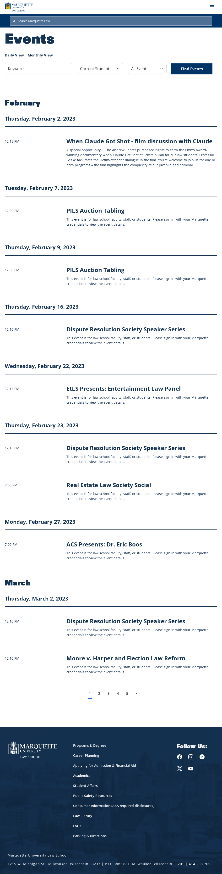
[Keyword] (38, 68)
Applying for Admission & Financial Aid (104, 765)
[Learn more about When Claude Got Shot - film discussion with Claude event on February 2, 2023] (139, 141)
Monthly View (40, 55)
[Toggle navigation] (212, 6)
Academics (81, 775)
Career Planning (86, 755)
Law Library (82, 815)
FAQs (77, 826)
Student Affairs (85, 785)
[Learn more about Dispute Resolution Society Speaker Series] (125, 329)
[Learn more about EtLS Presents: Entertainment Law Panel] (123, 388)
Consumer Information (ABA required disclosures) (113, 805)
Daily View (14, 55)
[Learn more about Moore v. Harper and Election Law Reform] (125, 658)
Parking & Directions (90, 836)
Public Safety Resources (92, 795)
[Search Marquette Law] (111, 21)
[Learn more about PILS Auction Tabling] (95, 210)
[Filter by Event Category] (100, 68)
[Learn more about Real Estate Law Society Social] (108, 485)
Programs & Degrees (89, 745)
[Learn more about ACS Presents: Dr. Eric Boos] (104, 544)
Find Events (192, 69)
